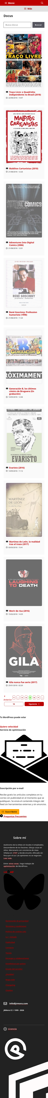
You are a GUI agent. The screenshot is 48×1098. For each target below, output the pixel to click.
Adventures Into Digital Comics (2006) (21, 243)
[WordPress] (8, 872)
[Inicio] (6, 10)
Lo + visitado (11, 937)
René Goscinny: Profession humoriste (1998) (23, 313)
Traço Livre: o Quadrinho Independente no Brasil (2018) (25, 93)
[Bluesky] (24, 909)
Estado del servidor (14, 969)
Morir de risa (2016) (19, 610)
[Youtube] (11, 872)
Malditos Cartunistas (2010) (23, 168)
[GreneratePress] (15, 1060)
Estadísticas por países (16, 963)
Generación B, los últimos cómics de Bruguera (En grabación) (22, 391)
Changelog (10, 985)
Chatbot (9, 990)
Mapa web (10, 979)
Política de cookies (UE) (16, 931)
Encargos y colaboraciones (17, 958)
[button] (42, 3)
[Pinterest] (6, 872)
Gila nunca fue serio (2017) (23, 682)
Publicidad (10, 942)
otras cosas (14, 863)
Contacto (10, 947)
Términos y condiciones (16, 926)
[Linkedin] (4, 872)
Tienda (9, 953)
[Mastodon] (13, 872)
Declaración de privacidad (17, 921)
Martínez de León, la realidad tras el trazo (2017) (24, 543)
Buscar (38, 25)
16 (14, 704)
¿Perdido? (10, 974)
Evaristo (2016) (17, 467)
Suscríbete (9, 811)
